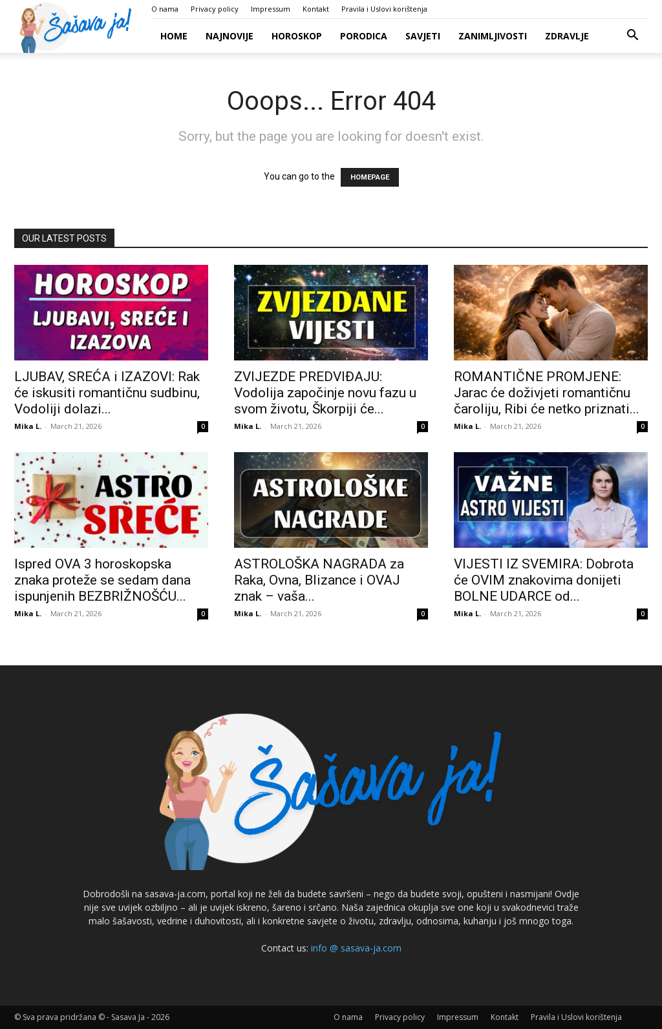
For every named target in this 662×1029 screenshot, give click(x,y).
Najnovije (229, 36)
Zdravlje (567, 36)
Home (173, 36)
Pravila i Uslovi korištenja (384, 9)
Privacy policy (215, 9)
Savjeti (422, 36)
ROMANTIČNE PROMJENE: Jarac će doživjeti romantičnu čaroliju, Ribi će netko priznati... (546, 393)
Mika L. (27, 426)
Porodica (363, 36)
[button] (632, 36)
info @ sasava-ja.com (356, 948)
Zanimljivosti (492, 36)
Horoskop (297, 36)
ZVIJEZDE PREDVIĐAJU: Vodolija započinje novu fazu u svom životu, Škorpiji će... (325, 393)
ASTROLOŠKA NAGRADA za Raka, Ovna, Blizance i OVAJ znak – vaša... (319, 580)
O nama (164, 9)
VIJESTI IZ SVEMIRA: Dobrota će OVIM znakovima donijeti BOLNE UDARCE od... (544, 580)
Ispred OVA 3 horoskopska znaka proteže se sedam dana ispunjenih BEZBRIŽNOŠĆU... (102, 580)
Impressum (270, 9)
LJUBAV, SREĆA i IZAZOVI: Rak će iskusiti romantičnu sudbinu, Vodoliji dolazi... (107, 393)
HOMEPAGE (369, 177)
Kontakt (316, 9)
